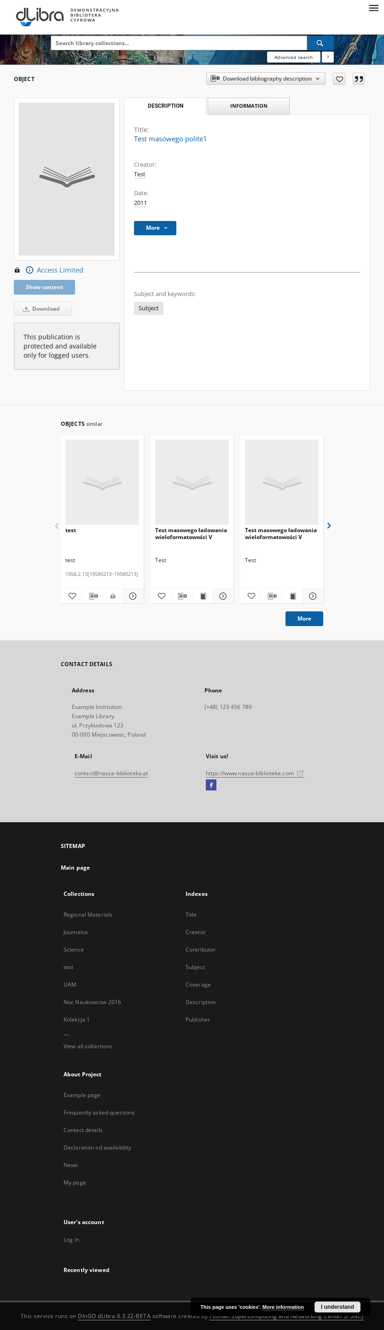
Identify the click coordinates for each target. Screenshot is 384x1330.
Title (191, 914)
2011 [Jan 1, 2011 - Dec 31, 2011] (140, 203)
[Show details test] (132, 596)
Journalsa (76, 932)
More (304, 618)
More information (283, 1307)
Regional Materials (88, 914)
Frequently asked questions (99, 1112)
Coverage (198, 984)
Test (139, 174)
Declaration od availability (97, 1147)
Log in (71, 1239)
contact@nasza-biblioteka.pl (111, 773)
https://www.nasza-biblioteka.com (255, 773)
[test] (102, 482)
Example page (82, 1095)
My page (75, 1182)
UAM (70, 984)
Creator (196, 932)
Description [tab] (165, 106)
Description (200, 1002)
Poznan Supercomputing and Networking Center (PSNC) (286, 1316)
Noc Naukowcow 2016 (92, 1002)
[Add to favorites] (339, 79)
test (70, 530)
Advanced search (293, 57)
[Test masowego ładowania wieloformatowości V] (192, 482)
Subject (149, 308)
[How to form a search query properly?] (328, 57)
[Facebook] (211, 785)
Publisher (198, 1019)
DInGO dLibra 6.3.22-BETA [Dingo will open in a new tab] (114, 1316)
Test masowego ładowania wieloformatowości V (191, 533)
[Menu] (373, 7)
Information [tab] (249, 105)
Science (74, 949)
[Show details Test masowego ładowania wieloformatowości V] (222, 596)
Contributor (200, 949)
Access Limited (48, 270)
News (71, 1165)
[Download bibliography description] (92, 596)
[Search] (320, 42)
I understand (337, 1307)
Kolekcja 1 (77, 1019)
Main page (75, 867)
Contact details (83, 1130)
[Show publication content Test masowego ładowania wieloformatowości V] (202, 596)
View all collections (88, 1046)
